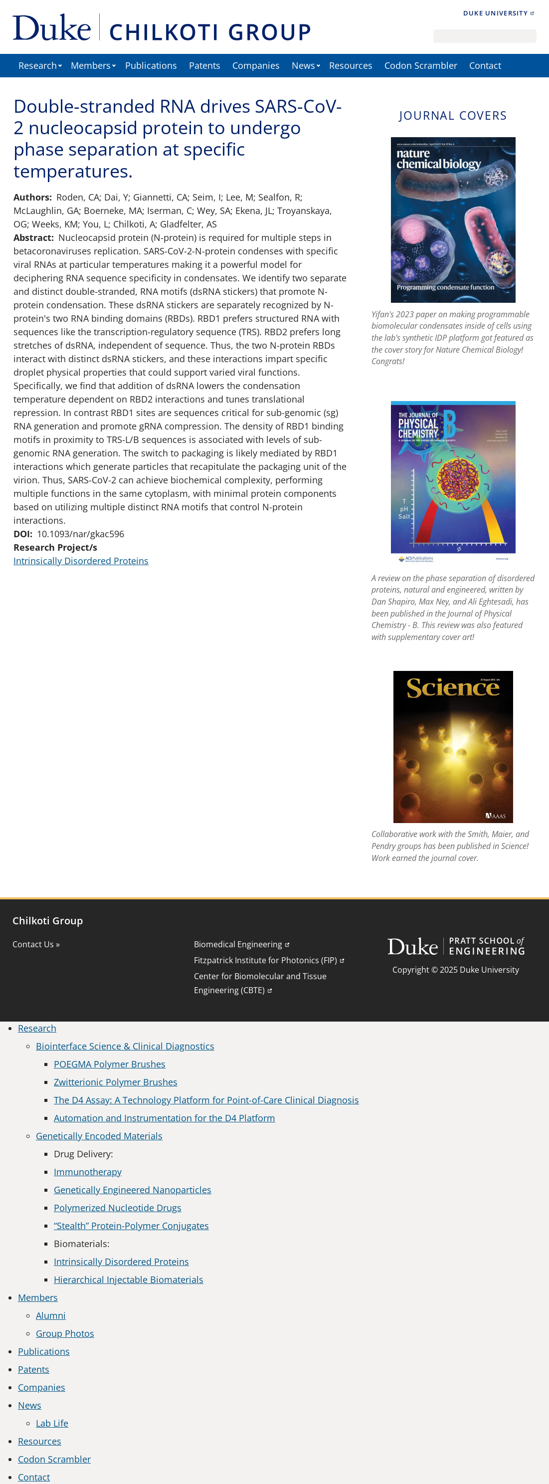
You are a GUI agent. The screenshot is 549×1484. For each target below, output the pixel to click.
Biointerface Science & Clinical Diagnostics (125, 1046)
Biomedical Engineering (238, 944)
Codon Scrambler (420, 65)
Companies (256, 65)
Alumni (51, 1315)
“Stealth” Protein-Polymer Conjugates (131, 1226)
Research (37, 65)
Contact (485, 65)
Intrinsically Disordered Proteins (81, 561)
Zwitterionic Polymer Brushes (116, 1082)
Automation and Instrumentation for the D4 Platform (164, 1118)
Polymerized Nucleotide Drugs (118, 1208)
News (303, 65)
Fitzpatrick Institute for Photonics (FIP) (265, 960)
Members (91, 65)
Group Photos (65, 1333)
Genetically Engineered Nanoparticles (132, 1190)
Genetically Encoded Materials (99, 1136)
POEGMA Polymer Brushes (110, 1064)
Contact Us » (36, 944)
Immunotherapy (88, 1172)
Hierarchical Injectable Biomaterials (128, 1279)
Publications (151, 65)
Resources (350, 65)
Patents (204, 65)
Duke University (495, 12)
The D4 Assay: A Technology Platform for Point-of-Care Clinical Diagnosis (206, 1100)
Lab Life (52, 1423)
